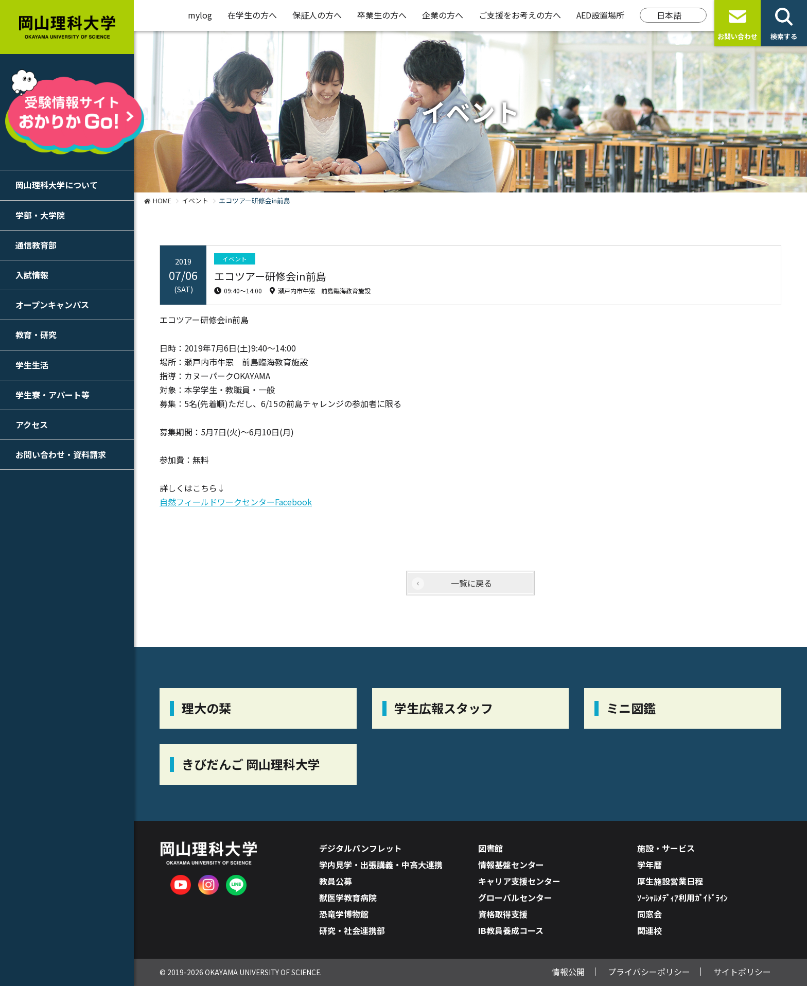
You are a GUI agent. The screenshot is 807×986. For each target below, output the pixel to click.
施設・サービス (666, 848)
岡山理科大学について (56, 185)
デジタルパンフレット (360, 848)
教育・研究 (36, 334)
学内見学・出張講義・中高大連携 (381, 864)
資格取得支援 (503, 914)
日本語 (669, 15)
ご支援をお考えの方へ (520, 15)
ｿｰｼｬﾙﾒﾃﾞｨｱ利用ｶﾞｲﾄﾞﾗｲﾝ (682, 897)
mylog (200, 15)
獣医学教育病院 (348, 897)
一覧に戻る (471, 583)
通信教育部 (36, 245)
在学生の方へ (252, 15)
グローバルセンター (515, 897)
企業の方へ (442, 15)
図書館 (490, 848)
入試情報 (31, 275)
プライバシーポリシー (649, 971)
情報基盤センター (511, 864)
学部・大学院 (40, 215)
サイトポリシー (742, 971)
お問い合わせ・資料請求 (60, 454)
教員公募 (335, 881)
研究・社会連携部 (352, 930)
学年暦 (649, 864)
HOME (162, 200)
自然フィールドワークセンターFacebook (236, 502)
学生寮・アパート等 (52, 395)
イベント (195, 200)
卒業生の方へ (382, 15)
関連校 (649, 930)
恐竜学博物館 (344, 914)
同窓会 (649, 914)
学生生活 (31, 365)
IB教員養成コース (510, 930)
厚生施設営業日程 (670, 881)
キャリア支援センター (519, 881)
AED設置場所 (600, 15)
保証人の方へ (317, 15)
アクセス (31, 424)
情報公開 (568, 971)
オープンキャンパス (52, 304)
